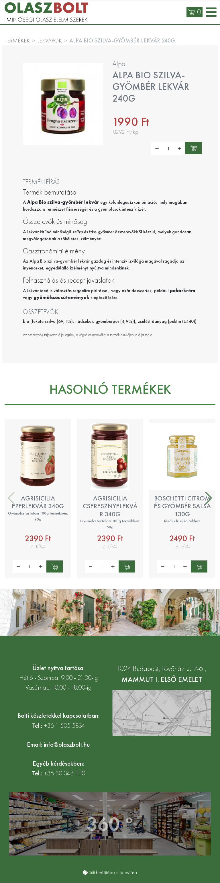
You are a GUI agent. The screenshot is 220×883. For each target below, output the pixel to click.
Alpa (118, 64)
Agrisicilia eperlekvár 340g (38, 502)
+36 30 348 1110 (64, 773)
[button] (209, 498)
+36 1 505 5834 (64, 725)
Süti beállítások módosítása (113, 873)
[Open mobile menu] (211, 12)
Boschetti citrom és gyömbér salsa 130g (182, 506)
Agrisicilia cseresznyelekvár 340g (110, 506)
